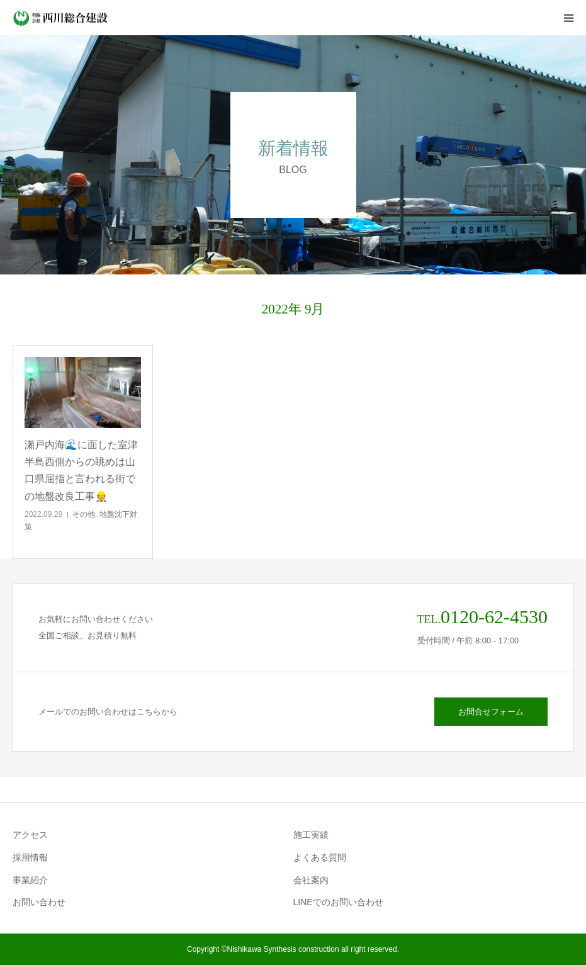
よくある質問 (319, 857)
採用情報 (30, 857)
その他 (83, 514)
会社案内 (311, 880)
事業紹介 (30, 880)
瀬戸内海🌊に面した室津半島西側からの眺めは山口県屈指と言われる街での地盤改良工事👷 (81, 470)
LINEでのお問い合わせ (338, 902)
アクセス (30, 835)
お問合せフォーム (491, 711)
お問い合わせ (39, 902)
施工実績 (311, 835)
